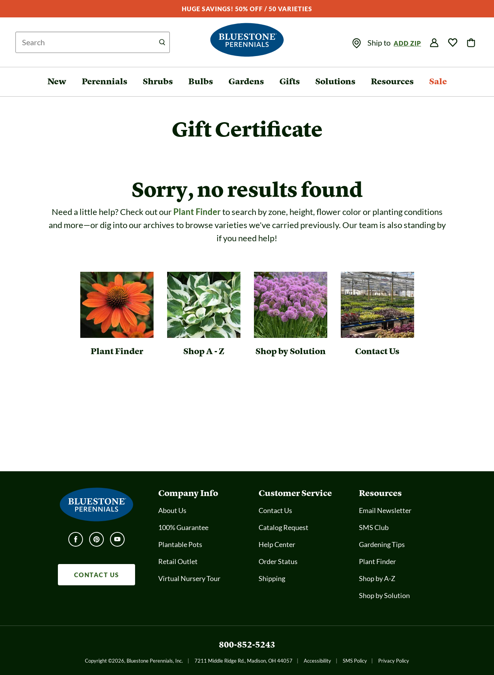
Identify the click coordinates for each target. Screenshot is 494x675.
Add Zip (407, 43)
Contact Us (275, 510)
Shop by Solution (384, 595)
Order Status (278, 561)
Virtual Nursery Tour (189, 578)
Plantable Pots (180, 544)
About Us (172, 510)
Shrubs (158, 81)
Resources (392, 81)
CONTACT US (96, 574)
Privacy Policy (393, 661)
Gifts (289, 81)
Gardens (246, 81)
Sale (438, 81)
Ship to (379, 42)
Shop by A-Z (377, 578)
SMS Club (374, 527)
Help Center (277, 544)
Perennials (104, 81)
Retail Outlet (178, 561)
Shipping (272, 578)
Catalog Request (283, 527)
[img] (356, 43)
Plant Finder (197, 211)
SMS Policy (355, 661)
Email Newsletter (385, 510)
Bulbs (200, 81)
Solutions (335, 81)
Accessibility (317, 661)
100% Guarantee (183, 527)
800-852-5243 (247, 644)
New (56, 81)
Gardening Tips (382, 544)
